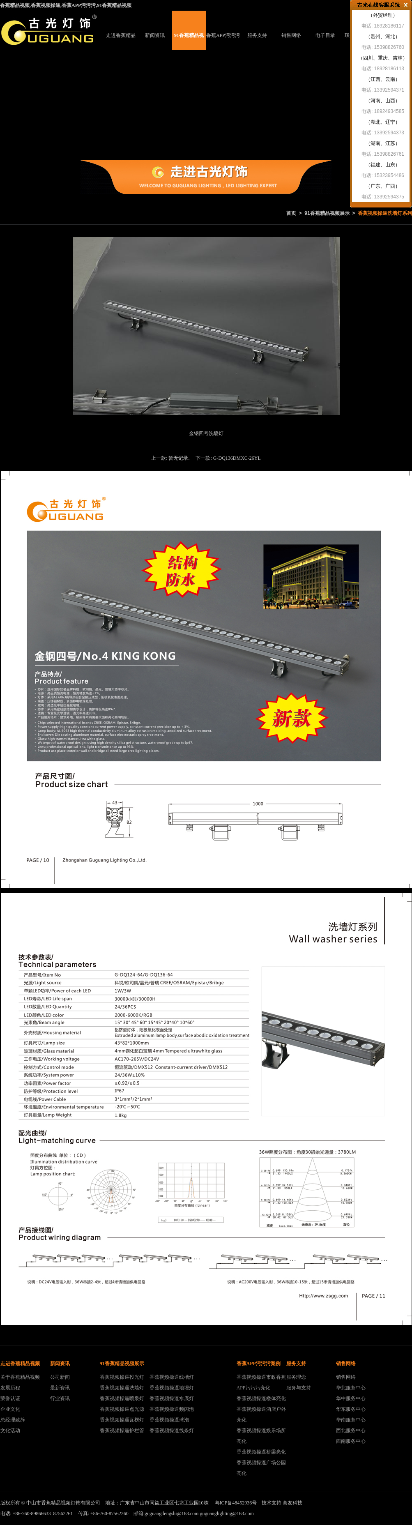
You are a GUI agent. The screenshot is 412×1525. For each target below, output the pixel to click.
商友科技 (292, 1503)
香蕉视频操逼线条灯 (172, 1430)
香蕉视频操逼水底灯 (172, 1398)
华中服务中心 (351, 1398)
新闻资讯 (155, 35)
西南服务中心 (351, 1441)
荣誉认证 (10, 1398)
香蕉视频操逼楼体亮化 (261, 1398)
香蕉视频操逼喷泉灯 (122, 1398)
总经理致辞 (12, 1420)
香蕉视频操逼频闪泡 (172, 1409)
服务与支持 (298, 1388)
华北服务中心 (351, 1388)
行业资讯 (60, 1398)
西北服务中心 (351, 1430)
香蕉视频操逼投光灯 (122, 1377)
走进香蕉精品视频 (121, 41)
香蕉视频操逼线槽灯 (172, 1377)
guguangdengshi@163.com (171, 1513)
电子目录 (325, 35)
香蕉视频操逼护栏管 (122, 1430)
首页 (291, 213)
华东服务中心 (351, 1409)
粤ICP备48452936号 (236, 1503)
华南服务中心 (351, 1420)
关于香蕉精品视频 (20, 1377)
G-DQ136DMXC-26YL (237, 458)
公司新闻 (60, 1377)
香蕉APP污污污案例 (223, 41)
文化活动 (10, 1430)
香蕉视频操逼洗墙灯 (122, 1388)
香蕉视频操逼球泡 (169, 1420)
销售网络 (291, 35)
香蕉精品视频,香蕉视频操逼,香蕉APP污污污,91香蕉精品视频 (65, 5)
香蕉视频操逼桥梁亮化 (261, 1452)
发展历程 (10, 1388)
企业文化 (10, 1409)
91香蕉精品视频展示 (189, 41)
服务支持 (257, 35)
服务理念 (296, 1377)
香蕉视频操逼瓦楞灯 (122, 1420)
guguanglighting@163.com (226, 1513)
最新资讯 (60, 1388)
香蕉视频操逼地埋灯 (172, 1388)
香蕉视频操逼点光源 (122, 1409)
